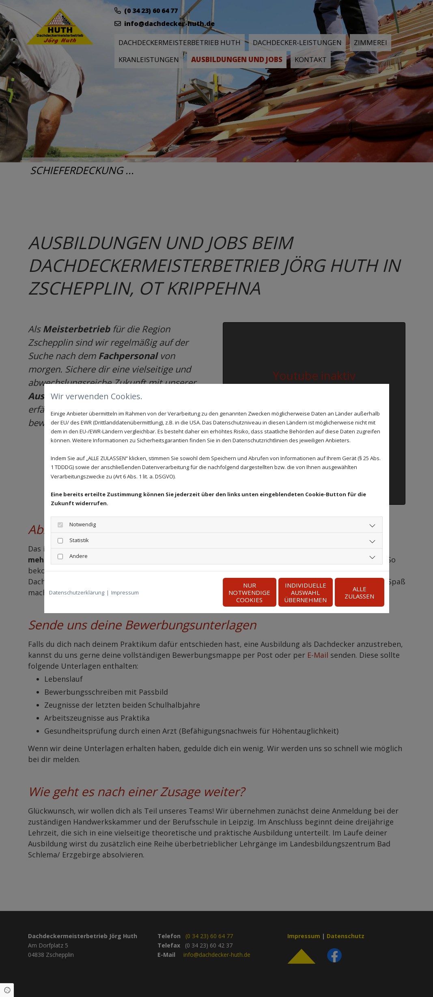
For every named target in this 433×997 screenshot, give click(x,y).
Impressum (125, 592)
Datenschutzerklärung (76, 592)
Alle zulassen (346, 592)
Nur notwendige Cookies (192, 592)
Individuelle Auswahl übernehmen (269, 592)
